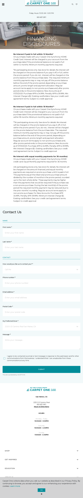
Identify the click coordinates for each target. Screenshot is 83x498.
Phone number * (9, 277)
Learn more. (15, 486)
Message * (6, 334)
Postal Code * (8, 306)
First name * (7, 227)
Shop (41, 451)
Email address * (8, 292)
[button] (72, 4)
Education (41, 468)
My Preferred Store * (10, 321)
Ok (41, 490)
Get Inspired (41, 460)
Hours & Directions (41, 407)
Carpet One (18, 26)
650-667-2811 (41, 17)
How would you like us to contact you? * (18, 264)
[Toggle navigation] (3, 4)
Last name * (7, 242)
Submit (41, 369)
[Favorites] (77, 4)
